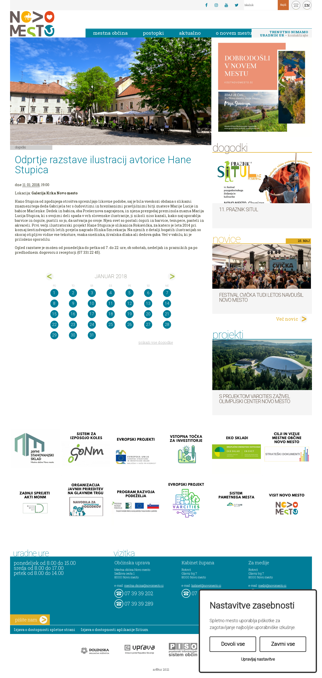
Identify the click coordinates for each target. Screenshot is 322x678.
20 (148, 314)
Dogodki (20, 147)
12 (129, 303)
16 (73, 314)
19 (129, 314)
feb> (172, 276)
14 (167, 303)
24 (92, 324)
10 (92, 303)
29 (54, 335)
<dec (50, 276)
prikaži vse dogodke (156, 342)
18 (110, 314)
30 (73, 335)
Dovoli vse (233, 644)
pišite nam (31, 620)
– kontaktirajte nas (284, 34)
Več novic (287, 319)
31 (92, 335)
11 (110, 303)
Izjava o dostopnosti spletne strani (44, 629)
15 (54, 314)
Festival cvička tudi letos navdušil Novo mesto (261, 297)
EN (307, 5)
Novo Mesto (44, 23)
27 (148, 324)
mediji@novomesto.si (272, 585)
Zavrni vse (283, 644)
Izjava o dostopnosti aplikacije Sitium (114, 629)
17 (92, 314)
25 (110, 324)
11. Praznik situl (238, 209)
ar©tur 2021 (161, 669)
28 (167, 324)
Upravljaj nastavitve (258, 659)
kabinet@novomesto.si (206, 585)
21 (167, 314)
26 (129, 324)
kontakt (296, 5)
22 (54, 324)
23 (73, 324)
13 (148, 303)
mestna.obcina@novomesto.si (144, 585)
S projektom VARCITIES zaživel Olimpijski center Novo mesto (254, 398)
